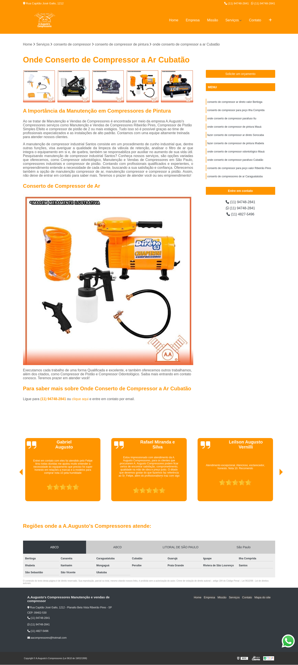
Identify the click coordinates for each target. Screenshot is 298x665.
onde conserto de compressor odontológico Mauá (236, 151)
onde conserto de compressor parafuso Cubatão (235, 160)
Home (173, 20)
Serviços (232, 20)
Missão (212, 20)
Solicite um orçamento (240, 74)
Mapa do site (263, 597)
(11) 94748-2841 (236, 3)
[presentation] (15, 488)
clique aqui (80, 399)
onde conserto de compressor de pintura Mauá (234, 127)
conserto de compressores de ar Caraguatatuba (235, 176)
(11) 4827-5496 (240, 214)
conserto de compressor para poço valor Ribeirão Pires (239, 168)
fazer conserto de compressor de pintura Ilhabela (235, 143)
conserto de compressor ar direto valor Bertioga (234, 102)
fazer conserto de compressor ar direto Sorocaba (235, 135)
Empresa (193, 20)
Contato (255, 20)
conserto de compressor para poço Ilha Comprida (236, 110)
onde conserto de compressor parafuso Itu (231, 118)
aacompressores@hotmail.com (47, 637)
